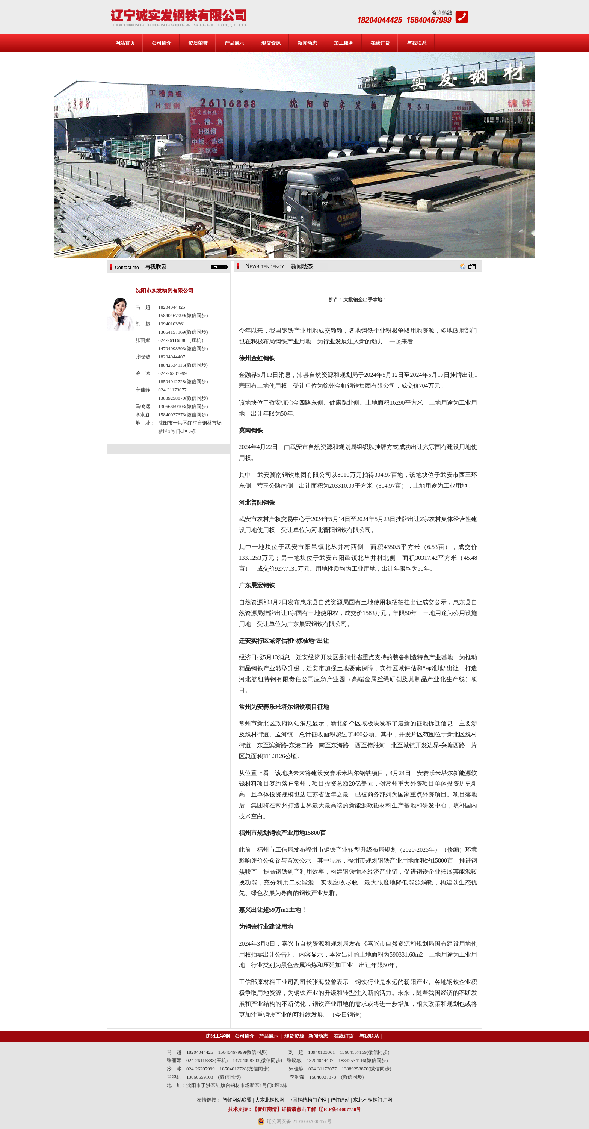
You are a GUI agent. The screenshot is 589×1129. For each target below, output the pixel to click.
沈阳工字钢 (217, 1036)
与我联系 (416, 43)
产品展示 (234, 43)
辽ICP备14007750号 (340, 1109)
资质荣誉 (198, 43)
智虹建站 (340, 1100)
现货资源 (271, 43)
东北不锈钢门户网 (372, 1100)
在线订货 (380, 43)
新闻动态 (307, 43)
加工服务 (343, 43)
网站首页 (125, 43)
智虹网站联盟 (237, 1100)
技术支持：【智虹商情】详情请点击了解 (272, 1109)
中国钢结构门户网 (307, 1100)
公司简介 (161, 43)
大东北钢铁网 (269, 1100)
